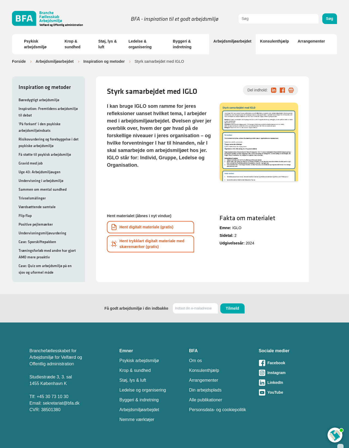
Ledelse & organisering (140, 44)
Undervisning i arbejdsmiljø (41, 180)
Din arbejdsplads (205, 390)
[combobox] (278, 18)
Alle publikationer (205, 400)
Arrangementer (311, 41)
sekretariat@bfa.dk (61, 403)
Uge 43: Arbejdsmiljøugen (40, 171)
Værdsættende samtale (37, 206)
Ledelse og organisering (142, 390)
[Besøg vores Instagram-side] (289, 372)
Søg (329, 18)
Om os (195, 360)
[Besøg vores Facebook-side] (289, 363)
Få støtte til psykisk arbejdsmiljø (45, 154)
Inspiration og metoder (104, 61)
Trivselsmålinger (32, 198)
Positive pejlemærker (36, 224)
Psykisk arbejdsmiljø (35, 44)
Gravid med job (31, 163)
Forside (19, 61)
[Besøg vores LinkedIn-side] (289, 382)
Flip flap (25, 215)
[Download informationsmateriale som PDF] (150, 227)
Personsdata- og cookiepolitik (217, 409)
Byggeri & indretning (182, 44)
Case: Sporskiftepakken (37, 241)
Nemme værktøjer (136, 419)
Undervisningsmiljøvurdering (42, 233)
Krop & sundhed (72, 44)
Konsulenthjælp (274, 41)
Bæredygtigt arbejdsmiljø (39, 99)
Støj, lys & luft (107, 44)
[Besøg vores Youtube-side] (289, 392)
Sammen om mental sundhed (43, 189)
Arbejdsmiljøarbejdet (232, 41)
